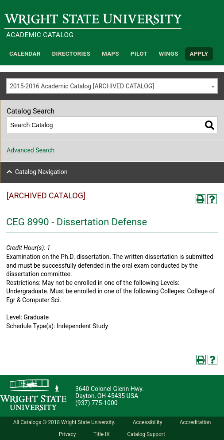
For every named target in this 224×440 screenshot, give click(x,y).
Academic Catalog (39, 35)
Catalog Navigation (41, 171)
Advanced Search (30, 150)
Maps (110, 53)
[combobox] (112, 86)
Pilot (139, 53)
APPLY (199, 53)
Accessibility (147, 422)
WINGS (168, 53)
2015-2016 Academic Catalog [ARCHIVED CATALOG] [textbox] (82, 86)
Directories (71, 53)
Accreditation (195, 422)
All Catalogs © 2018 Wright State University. (64, 422)
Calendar (25, 53)
